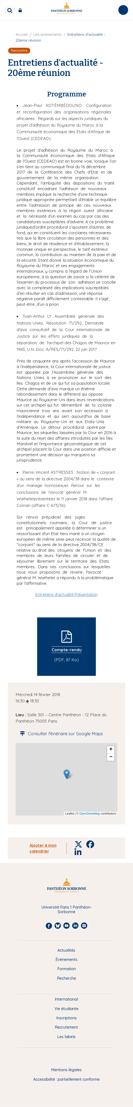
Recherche (66, 978)
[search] (10, 10)
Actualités (66, 950)
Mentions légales (66, 1070)
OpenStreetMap (89, 813)
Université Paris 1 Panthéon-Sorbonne (66, 909)
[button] (67, 774)
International (66, 999)
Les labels (66, 1036)
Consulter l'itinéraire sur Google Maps (60, 733)
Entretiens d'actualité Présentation (66, 594)
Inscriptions (66, 1018)
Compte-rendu (67, 649)
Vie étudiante (66, 1008)
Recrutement (66, 1027)
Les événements (47, 34)
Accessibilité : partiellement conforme (66, 1079)
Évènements (66, 959)
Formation (66, 969)
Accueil (22, 34)
